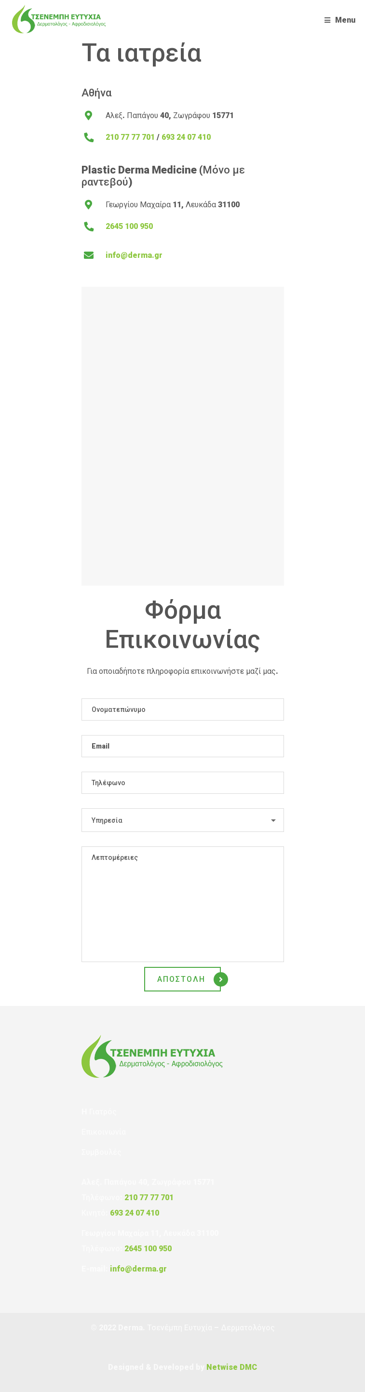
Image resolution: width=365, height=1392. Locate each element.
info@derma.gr (134, 255)
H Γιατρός (99, 1111)
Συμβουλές (101, 1152)
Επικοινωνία (103, 1132)
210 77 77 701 (130, 137)
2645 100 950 (129, 226)
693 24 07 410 (186, 137)
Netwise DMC (231, 1367)
